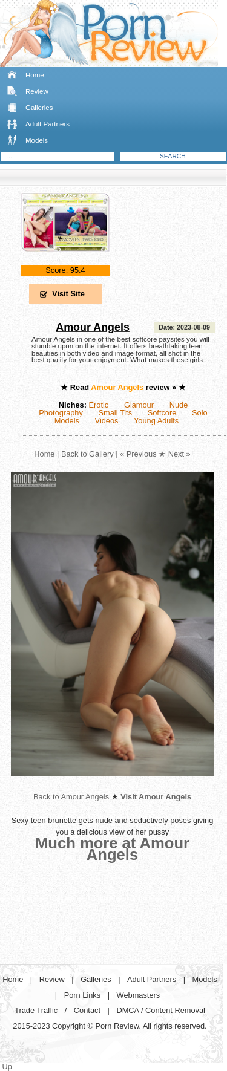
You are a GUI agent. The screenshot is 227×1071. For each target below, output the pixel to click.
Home (34, 75)
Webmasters (138, 995)
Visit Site (68, 293)
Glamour (139, 404)
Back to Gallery (87, 453)
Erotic (99, 404)
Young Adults (156, 420)
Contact (87, 1010)
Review (36, 91)
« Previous (138, 453)
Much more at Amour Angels (112, 849)
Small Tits (115, 412)
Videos (107, 420)
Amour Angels (93, 327)
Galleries (39, 107)
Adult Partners (47, 124)
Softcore (162, 412)
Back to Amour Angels (71, 796)
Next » (179, 453)
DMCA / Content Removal (160, 1010)
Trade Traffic (36, 1010)
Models (36, 140)
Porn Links (82, 995)
